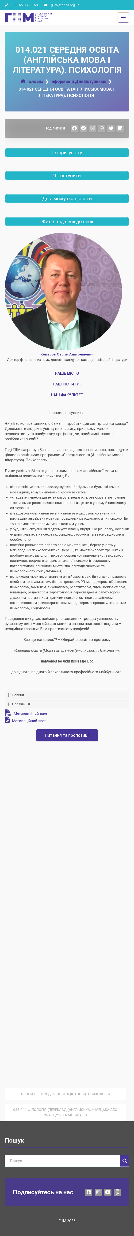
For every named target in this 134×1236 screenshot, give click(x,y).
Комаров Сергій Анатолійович (67, 354)
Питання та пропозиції (67, 735)
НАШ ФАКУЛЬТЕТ (67, 395)
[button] (67, 695)
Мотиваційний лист (26, 714)
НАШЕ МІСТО (67, 373)
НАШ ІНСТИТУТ (67, 384)
